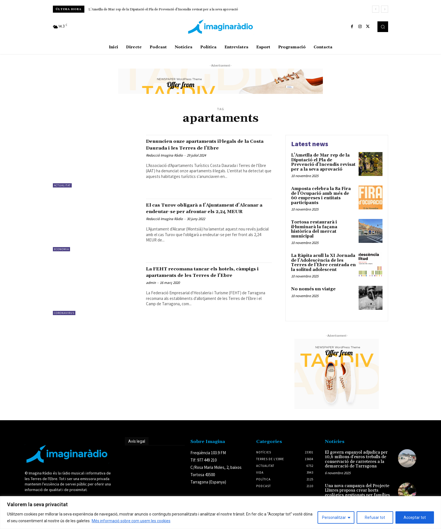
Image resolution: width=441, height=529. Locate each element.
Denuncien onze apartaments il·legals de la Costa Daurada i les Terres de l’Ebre (208, 144)
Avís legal (136, 441)
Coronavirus (64, 313)
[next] (384, 9)
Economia (61, 249)
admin (151, 289)
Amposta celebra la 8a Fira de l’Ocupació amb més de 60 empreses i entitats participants (155, 9)
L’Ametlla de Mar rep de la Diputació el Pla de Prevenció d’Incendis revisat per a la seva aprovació (323, 162)
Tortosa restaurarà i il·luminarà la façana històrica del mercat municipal (314, 229)
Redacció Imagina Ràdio (164, 155)
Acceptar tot (415, 517)
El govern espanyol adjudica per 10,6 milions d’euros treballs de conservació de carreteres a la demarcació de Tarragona (356, 459)
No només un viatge (313, 289)
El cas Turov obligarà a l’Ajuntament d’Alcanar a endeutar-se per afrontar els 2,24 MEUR (207, 211)
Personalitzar (334, 517)
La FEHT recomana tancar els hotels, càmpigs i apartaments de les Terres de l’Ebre (206, 275)
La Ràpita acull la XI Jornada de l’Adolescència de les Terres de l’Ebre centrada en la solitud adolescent (323, 262)
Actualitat (62, 185)
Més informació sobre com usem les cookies (131, 521)
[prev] (375, 9)
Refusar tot (375, 517)
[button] (382, 26)
